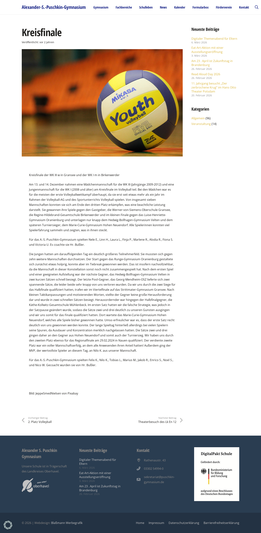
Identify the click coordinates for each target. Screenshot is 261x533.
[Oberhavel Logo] (35, 485)
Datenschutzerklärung (184, 523)
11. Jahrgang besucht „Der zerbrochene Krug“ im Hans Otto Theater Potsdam (213, 87)
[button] (257, 7)
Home (140, 523)
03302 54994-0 (153, 469)
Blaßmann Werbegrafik (66, 523)
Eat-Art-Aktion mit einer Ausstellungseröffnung (207, 50)
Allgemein (198, 118)
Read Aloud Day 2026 (205, 74)
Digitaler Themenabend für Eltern (214, 39)
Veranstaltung (201, 124)
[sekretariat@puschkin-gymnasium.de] (140, 479)
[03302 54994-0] (140, 468)
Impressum (156, 523)
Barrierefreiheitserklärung (221, 523)
